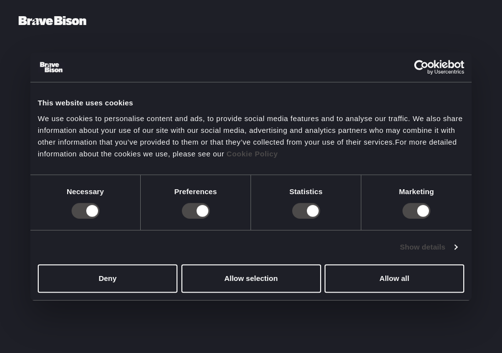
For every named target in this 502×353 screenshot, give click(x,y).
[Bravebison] (52, 20)
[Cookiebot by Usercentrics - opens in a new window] (421, 67)
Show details (423, 247)
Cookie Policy (252, 154)
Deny (108, 278)
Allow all (394, 278)
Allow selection (250, 278)
